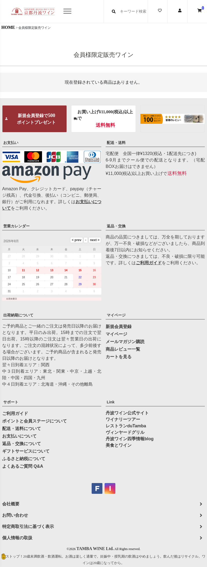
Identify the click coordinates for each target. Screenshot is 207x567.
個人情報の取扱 (17, 538)
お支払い (10, 142)
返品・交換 (116, 226)
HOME (8, 27)
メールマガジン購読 (125, 341)
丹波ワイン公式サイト (127, 413)
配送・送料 (116, 142)
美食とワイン (119, 445)
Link (111, 402)
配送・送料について (21, 428)
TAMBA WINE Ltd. (95, 548)
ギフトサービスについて (26, 451)
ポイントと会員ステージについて (34, 421)
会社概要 (10, 504)
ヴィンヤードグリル (125, 432)
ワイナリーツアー (123, 419)
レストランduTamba (126, 426)
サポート (10, 402)
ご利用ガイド (149, 262)
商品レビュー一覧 (123, 349)
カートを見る (119, 356)
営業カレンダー (16, 226)
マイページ (116, 315)
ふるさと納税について (23, 458)
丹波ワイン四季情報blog (130, 438)
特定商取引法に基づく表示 (28, 526)
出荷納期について (18, 315)
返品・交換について (21, 443)
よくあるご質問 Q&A (22, 466)
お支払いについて (19, 436)
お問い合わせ (15, 515)
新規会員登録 (119, 326)
